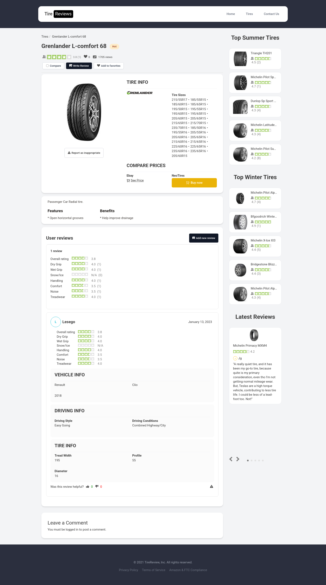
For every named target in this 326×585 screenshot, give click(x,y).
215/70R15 (198, 123)
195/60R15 (179, 114)
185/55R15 (198, 100)
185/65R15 (198, 104)
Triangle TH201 (261, 53)
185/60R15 (179, 104)
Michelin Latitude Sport (267, 125)
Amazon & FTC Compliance (188, 570)
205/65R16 (198, 137)
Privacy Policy (129, 570)
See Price (135, 180)
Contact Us (271, 14)
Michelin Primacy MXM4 (250, 345)
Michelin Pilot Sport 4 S (267, 77)
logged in (72, 529)
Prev (231, 459)
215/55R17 (179, 100)
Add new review (203, 238)
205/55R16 (198, 132)
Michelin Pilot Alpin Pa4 (267, 288)
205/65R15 (198, 118)
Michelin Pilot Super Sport (269, 149)
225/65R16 (198, 146)
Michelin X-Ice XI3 (263, 240)
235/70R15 (179, 128)
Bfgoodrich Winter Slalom (268, 216)
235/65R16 (198, 151)
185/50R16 (198, 128)
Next (237, 459)
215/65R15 (179, 123)
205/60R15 (179, 118)
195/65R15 (198, 114)
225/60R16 (179, 146)
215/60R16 (179, 142)
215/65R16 (198, 142)
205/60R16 (179, 137)
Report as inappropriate (84, 152)
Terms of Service (154, 570)
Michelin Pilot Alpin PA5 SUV (270, 193)
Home (231, 14)
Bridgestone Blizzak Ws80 (269, 264)
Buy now (194, 182)
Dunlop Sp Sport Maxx (266, 101)
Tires (249, 14)
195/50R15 (179, 109)
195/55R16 (179, 132)
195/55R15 (198, 109)
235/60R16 (179, 151)
